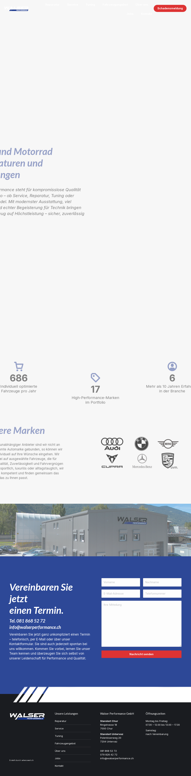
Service (59, 728)
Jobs (57, 758)
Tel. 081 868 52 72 (27, 620)
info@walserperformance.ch (35, 627)
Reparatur (60, 720)
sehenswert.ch (27, 760)
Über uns (60, 750)
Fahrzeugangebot (65, 743)
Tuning (59, 735)
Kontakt (59, 765)
